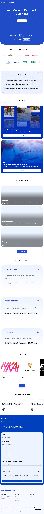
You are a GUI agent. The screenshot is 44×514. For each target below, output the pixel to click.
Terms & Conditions (6, 509)
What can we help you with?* (8, 468)
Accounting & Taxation (6, 498)
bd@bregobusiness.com (8, 421)
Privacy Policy (32, 507)
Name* (3, 434)
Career (16, 498)
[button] (41, 464)
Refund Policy (13, 511)
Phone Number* (5, 448)
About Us (17, 500)
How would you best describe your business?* (12, 461)
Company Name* (5, 441)
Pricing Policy (20, 511)
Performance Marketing (6, 496)
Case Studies (31, 496)
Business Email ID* (6, 454)
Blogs (16, 496)
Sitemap (26, 507)
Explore (22, 135)
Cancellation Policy (5, 511)
